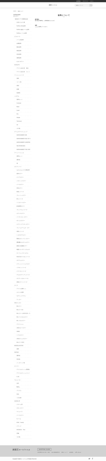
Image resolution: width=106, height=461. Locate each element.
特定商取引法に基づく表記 (44, 452)
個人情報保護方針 (56, 452)
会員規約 (71, 452)
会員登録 (78, 1)
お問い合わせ (78, 452)
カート (91, 1)
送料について (64, 452)
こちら (36, 26)
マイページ (85, 1)
